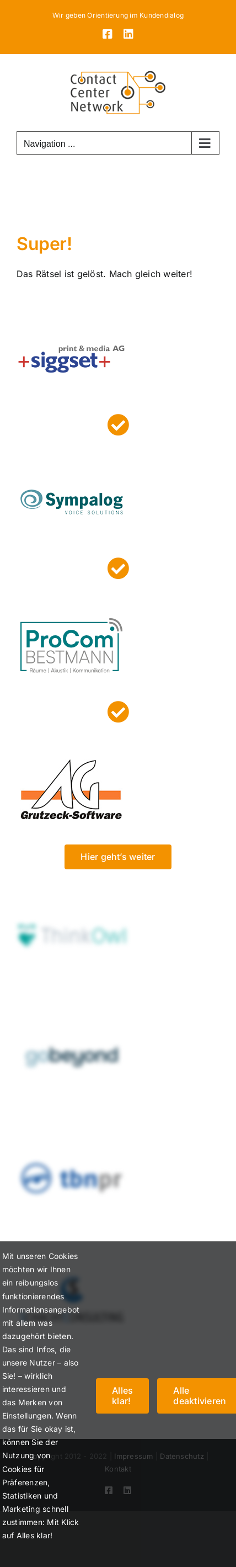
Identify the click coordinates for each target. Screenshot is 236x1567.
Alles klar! (122, 1395)
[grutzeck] (72, 738)
